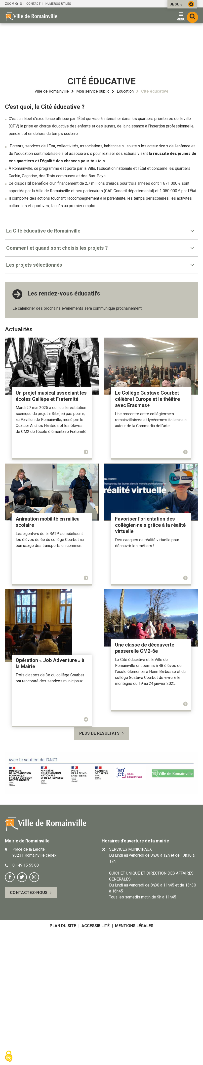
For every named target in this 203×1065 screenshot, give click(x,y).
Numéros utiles (58, 3)
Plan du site (63, 925)
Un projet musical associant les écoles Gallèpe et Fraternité (51, 396)
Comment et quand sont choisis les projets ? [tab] (57, 248)
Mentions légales (134, 925)
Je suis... (182, 4)
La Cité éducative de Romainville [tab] (43, 231)
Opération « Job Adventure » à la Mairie (50, 663)
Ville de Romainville (52, 91)
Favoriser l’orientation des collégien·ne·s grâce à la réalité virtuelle (150, 525)
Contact (33, 3)
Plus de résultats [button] (99, 733)
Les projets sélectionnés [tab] (34, 265)
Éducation (125, 91)
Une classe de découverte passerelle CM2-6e (144, 648)
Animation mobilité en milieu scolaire (48, 522)
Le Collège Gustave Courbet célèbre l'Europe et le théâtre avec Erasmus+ (147, 399)
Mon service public (92, 91)
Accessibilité (95, 925)
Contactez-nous (28, 892)
